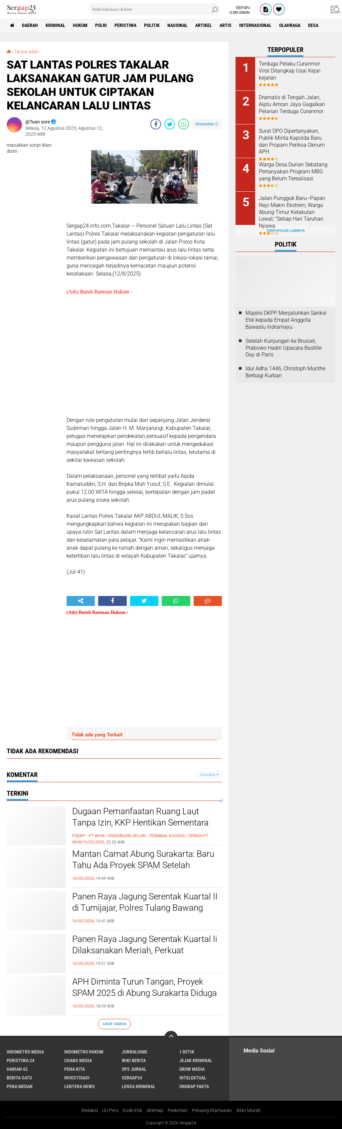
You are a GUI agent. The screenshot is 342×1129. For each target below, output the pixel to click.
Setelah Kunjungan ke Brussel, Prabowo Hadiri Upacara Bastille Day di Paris (284, 348)
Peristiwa (125, 25)
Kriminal (55, 25)
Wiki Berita (134, 1060)
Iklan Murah (248, 1110)
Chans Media (78, 1060)
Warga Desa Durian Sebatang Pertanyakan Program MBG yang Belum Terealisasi (293, 171)
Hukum (80, 25)
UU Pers (110, 1110)
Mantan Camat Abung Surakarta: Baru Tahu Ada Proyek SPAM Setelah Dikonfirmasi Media (143, 865)
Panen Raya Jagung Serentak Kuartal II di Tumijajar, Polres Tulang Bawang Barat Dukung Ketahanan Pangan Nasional (145, 913)
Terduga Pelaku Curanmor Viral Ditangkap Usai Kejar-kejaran (290, 71)
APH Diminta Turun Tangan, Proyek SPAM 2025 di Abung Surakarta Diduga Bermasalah (144, 993)
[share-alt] (81, 601)
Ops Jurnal (134, 1069)
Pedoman (178, 1110)
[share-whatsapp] (183, 124)
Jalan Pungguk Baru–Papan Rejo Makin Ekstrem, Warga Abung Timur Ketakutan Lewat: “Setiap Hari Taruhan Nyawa (292, 212)
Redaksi (90, 1110)
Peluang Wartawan (212, 1110)
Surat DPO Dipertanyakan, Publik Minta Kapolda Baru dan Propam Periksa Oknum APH (292, 141)
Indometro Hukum (83, 1051)
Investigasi (76, 1077)
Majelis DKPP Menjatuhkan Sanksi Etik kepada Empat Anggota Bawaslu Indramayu (286, 320)
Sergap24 (132, 1077)
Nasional (177, 25)
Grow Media (192, 1069)
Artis (226, 25)
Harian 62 (17, 1069)
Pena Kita (74, 1069)
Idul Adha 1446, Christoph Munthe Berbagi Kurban (285, 372)
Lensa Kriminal (138, 1086)
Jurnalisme (134, 1051)
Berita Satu (19, 1077)
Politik (152, 25)
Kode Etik (132, 1110)
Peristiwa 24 (20, 1060)
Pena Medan (20, 1086)
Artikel (203, 25)
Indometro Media (25, 1051)
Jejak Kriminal (195, 1060)
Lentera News (79, 1086)
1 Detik (186, 1051)
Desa (313, 25)
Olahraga (289, 25)
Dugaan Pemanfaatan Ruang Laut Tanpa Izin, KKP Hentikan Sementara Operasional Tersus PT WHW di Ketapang (140, 828)
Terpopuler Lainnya (285, 231)
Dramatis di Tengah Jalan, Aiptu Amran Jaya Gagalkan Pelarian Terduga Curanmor (292, 104)
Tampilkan (209, 775)
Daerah (30, 25)
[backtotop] (171, 1037)
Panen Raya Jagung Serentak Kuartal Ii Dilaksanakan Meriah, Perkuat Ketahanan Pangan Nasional (144, 950)
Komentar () (207, 123)
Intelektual (192, 1077)
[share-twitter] (169, 124)
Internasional (255, 25)
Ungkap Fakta (194, 1086)
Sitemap (154, 1110)
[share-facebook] (155, 124)
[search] (154, 9)
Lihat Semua (114, 1024)
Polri (101, 25)
